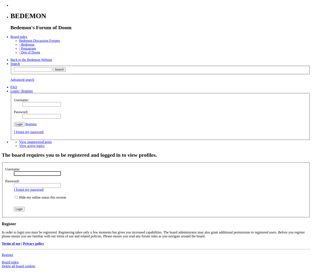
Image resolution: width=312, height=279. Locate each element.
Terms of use (11, 243)
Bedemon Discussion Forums (39, 40)
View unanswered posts (35, 142)
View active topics (32, 146)
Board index (10, 262)
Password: (12, 181)
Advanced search (22, 80)
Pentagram (27, 48)
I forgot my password (29, 132)
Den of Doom (29, 52)
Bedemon (26, 44)
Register (31, 124)
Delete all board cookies (18, 266)
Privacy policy (33, 243)
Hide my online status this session (40, 197)
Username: (12, 169)
